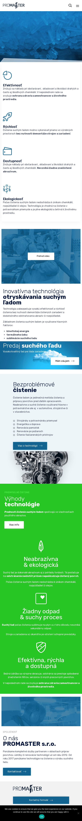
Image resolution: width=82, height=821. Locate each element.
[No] (78, 813)
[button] (41, 256)
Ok (41, 817)
